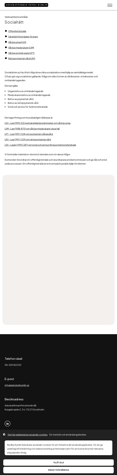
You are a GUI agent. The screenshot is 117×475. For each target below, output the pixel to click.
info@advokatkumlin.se (17, 385)
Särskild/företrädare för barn (23, 36)
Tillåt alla (58, 462)
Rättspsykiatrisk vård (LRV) (21, 58)
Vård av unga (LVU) (17, 42)
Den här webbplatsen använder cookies (28, 434)
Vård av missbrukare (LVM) (21, 47)
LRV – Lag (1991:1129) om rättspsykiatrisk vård (28, 139)
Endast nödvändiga (58, 470)
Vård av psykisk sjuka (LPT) (21, 53)
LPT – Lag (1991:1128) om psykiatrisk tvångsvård (29, 134)
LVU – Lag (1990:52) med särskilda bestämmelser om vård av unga (38, 123)
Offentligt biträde (17, 31)
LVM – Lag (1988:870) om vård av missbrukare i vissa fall (32, 128)
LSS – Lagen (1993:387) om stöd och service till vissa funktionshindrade (40, 144)
